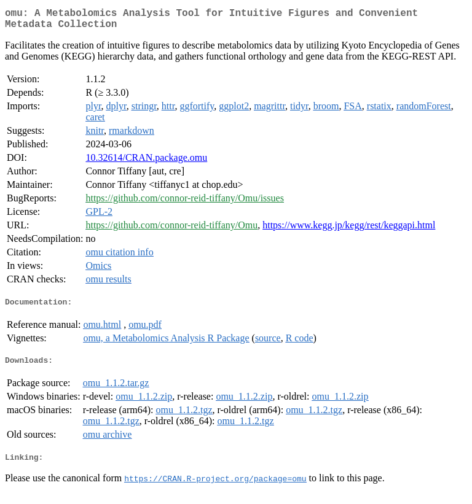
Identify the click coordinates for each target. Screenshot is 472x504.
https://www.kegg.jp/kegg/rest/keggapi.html (348, 230)
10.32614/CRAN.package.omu (146, 162)
